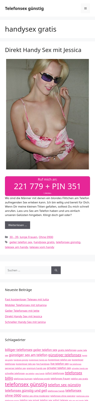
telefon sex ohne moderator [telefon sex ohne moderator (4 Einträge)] (36, 395)
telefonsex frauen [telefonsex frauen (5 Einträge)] (60, 378)
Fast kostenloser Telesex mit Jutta (27, 299)
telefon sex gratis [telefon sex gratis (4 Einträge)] (79, 378)
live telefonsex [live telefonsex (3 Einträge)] (75, 364)
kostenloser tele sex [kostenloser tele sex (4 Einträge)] (26, 363)
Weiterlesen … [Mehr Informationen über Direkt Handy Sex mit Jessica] (17, 225)
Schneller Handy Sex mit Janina (25, 322)
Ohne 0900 (46, 237)
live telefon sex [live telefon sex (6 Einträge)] (59, 364)
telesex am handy (16, 247)
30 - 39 (13, 237)
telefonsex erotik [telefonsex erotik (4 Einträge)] (41, 378)
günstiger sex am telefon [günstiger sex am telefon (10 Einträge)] (28, 355)
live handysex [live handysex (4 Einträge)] (43, 363)
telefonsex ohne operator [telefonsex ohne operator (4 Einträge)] (62, 395)
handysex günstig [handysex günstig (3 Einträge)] (21, 360)
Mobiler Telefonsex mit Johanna (26, 305)
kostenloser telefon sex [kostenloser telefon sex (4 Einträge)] (59, 359)
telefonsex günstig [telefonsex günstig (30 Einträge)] (26, 384)
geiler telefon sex (20, 242)
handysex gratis (44, 242)
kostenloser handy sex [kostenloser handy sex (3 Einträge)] (38, 360)
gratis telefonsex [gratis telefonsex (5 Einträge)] (67, 350)
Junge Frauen (28, 237)
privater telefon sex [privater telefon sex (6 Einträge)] (59, 368)
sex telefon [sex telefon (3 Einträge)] (30, 373)
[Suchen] (56, 270)
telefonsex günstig (68, 242)
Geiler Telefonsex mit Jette (22, 311)
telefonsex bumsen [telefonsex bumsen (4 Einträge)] (23, 378)
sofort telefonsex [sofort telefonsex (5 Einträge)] (54, 373)
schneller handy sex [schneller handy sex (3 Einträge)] (80, 368)
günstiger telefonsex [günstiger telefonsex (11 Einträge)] (64, 354)
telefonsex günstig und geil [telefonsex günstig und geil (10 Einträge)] (26, 390)
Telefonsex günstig (24, 8)
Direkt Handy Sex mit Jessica (43, 50)
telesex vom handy (41, 247)
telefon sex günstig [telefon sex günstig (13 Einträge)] (64, 384)
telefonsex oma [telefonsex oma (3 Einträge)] (82, 396)
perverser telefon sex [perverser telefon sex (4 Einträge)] (15, 368)
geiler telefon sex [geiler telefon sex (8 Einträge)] (45, 350)
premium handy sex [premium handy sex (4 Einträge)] (36, 368)
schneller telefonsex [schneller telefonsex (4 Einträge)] (15, 373)
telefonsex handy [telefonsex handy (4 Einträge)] (56, 390)
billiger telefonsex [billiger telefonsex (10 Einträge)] (18, 350)
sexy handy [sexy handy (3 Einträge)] (40, 373)
